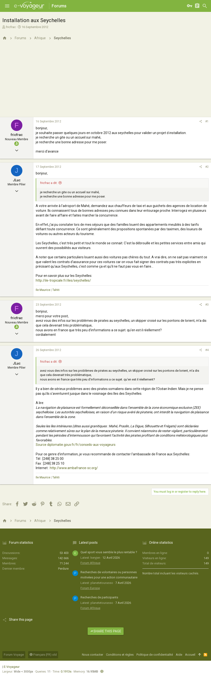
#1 (207, 121)
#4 (207, 350)
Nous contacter (92, 654)
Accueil (190, 654)
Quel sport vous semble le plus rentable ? (108, 552)
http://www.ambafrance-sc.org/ (74, 468)
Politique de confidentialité (154, 654)
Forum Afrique (90, 563)
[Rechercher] (205, 6)
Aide (179, 654)
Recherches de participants (99, 597)
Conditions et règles (120, 654)
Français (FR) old (43, 654)
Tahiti (56, 290)
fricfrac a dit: (48, 183)
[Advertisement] (105, 81)
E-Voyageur (12, 666)
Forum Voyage (14, 654)
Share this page (105, 631)
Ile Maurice (43, 290)
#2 (207, 166)
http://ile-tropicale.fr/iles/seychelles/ (63, 280)
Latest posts (88, 542)
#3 (207, 304)
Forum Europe (90, 588)
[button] (7, 6)
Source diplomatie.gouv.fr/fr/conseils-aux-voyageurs (76, 445)
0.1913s (66, 671)
